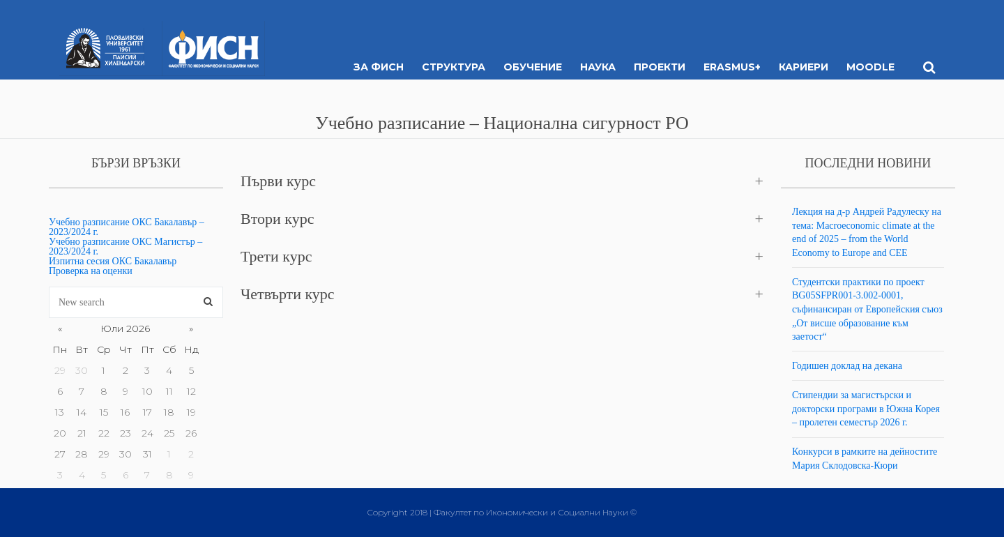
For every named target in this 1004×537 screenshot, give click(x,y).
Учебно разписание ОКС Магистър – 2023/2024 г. (125, 246)
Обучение (532, 67)
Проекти (659, 67)
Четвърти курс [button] (288, 294)
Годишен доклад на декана (847, 366)
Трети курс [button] (276, 256)
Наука (598, 67)
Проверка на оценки (90, 271)
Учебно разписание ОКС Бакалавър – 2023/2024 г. (126, 227)
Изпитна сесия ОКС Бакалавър (112, 261)
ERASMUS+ (732, 67)
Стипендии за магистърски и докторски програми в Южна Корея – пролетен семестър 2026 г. (866, 409)
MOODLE (870, 67)
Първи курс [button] (278, 181)
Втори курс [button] (277, 218)
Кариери (803, 67)
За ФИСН (378, 67)
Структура (453, 67)
